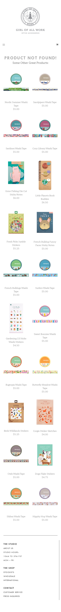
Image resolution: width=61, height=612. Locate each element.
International (11, 580)
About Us (8, 548)
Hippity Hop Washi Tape (45, 516)
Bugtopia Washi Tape (16, 384)
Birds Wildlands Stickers (16, 430)
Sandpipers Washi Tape (45, 102)
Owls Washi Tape (16, 473)
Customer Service (12, 592)
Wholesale (9, 576)
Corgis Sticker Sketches (45, 431)
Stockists (8, 572)
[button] (3, 45)
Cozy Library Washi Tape (44, 148)
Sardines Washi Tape (16, 148)
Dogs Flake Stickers (45, 473)
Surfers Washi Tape (45, 288)
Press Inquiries (11, 596)
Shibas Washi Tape (16, 516)
